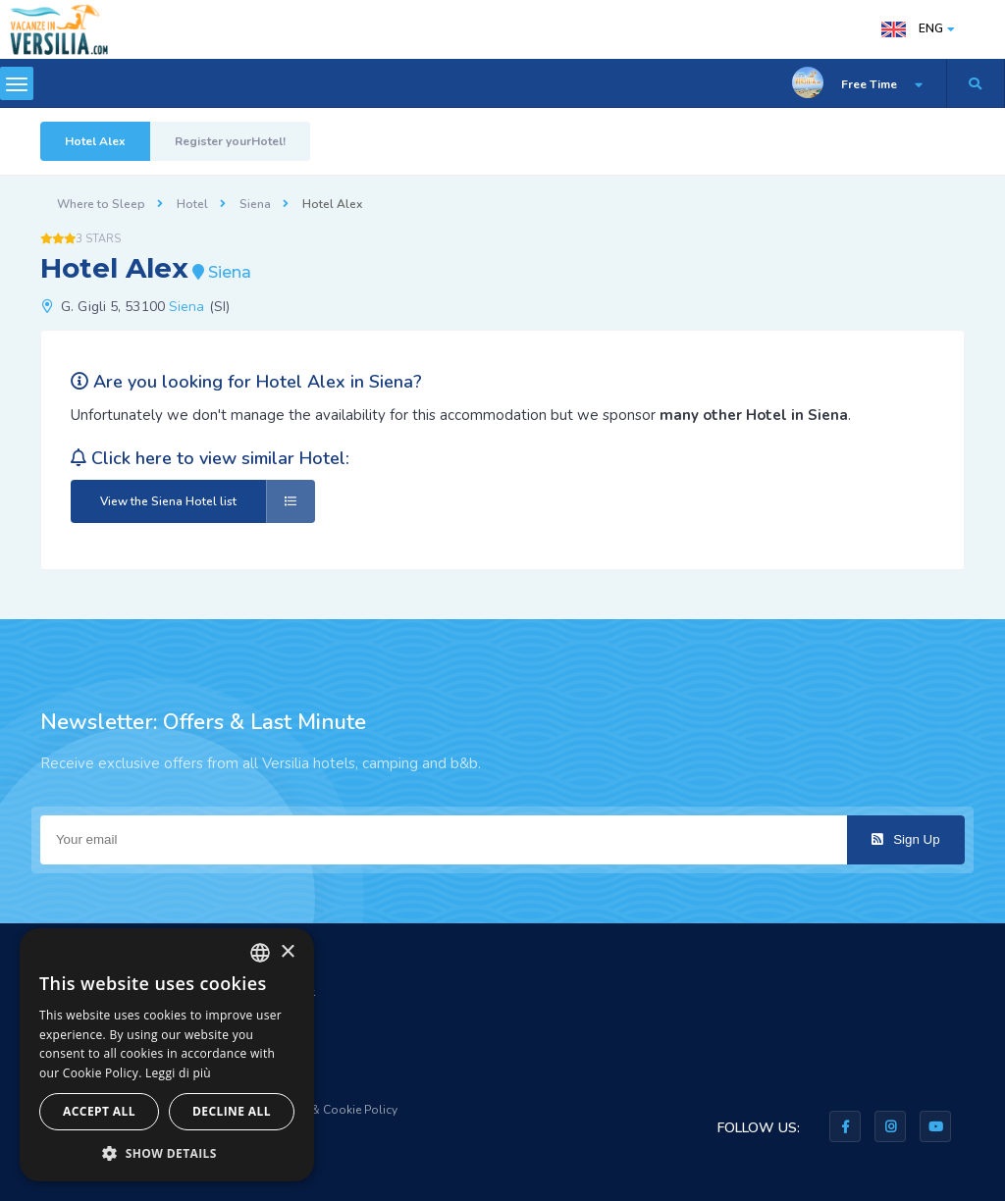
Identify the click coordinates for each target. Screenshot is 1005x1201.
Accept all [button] (99, 1111)
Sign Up (905, 839)
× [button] (287, 952)
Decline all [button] (231, 1111)
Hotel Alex (95, 141)
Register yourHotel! (230, 141)
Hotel (192, 204)
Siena (255, 204)
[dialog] (167, 1054)
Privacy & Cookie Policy (333, 1110)
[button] (166, 1152)
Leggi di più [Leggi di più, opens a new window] (178, 1073)
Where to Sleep (101, 204)
